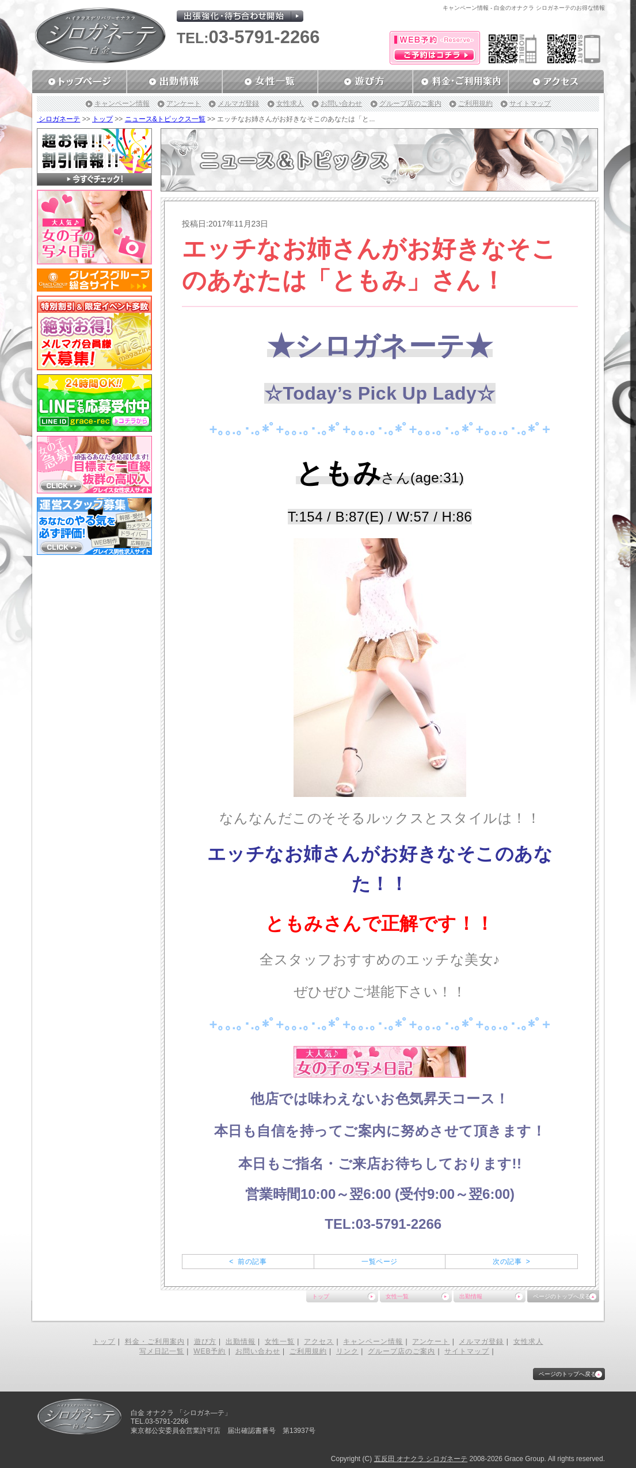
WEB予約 (209, 1351)
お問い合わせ (341, 103)
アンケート (183, 103)
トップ (102, 119)
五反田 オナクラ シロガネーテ (421, 1459)
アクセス (319, 1341)
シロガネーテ (58, 119)
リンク (347, 1351)
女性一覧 (397, 1296)
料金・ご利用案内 (155, 1341)
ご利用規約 (475, 103)
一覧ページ (379, 1262)
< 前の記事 (247, 1262)
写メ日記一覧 (161, 1351)
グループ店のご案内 (410, 103)
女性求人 (290, 103)
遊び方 (205, 1341)
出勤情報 (470, 1296)
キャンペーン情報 (122, 103)
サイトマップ (530, 103)
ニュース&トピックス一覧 (165, 119)
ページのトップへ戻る (562, 1296)
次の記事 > (511, 1262)
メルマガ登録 (238, 103)
